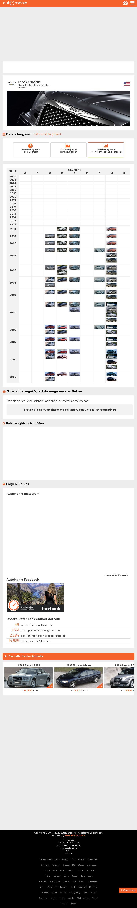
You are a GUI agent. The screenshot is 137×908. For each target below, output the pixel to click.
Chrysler (45, 864)
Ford (62, 870)
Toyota (70, 898)
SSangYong (74, 892)
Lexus (66, 881)
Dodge (46, 870)
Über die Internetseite (68, 842)
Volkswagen (83, 898)
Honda (79, 870)
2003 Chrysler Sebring (79, 665)
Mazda (82, 881)
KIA (83, 875)
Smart (94, 892)
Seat (85, 892)
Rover (54, 892)
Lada (90, 875)
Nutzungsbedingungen (68, 845)
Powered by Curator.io (116, 574)
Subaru (43, 898)
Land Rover (55, 881)
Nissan (63, 887)
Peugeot (82, 887)
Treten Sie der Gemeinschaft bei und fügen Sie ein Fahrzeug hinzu (70, 409)
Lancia (42, 881)
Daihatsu (91, 864)
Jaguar (57, 875)
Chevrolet (92, 859)
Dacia (81, 864)
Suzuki (53, 898)
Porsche (93, 887)
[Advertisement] (68, 33)
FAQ (68, 850)
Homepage (68, 839)
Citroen (56, 864)
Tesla (62, 898)
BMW (65, 859)
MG (74, 881)
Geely (70, 870)
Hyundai (90, 870)
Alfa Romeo (46, 859)
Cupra (66, 864)
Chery (81, 859)
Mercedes (93, 881)
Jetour (75, 875)
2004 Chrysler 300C (29, 665)
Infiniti (48, 875)
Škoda (74, 903)
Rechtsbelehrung (68, 848)
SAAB (63, 892)
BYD (73, 859)
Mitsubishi (52, 887)
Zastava (64, 903)
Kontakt (68, 853)
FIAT (54, 870)
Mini (42, 887)
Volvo (95, 898)
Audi (57, 859)
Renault (44, 892)
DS (73, 864)
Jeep (66, 875)
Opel (72, 887)
